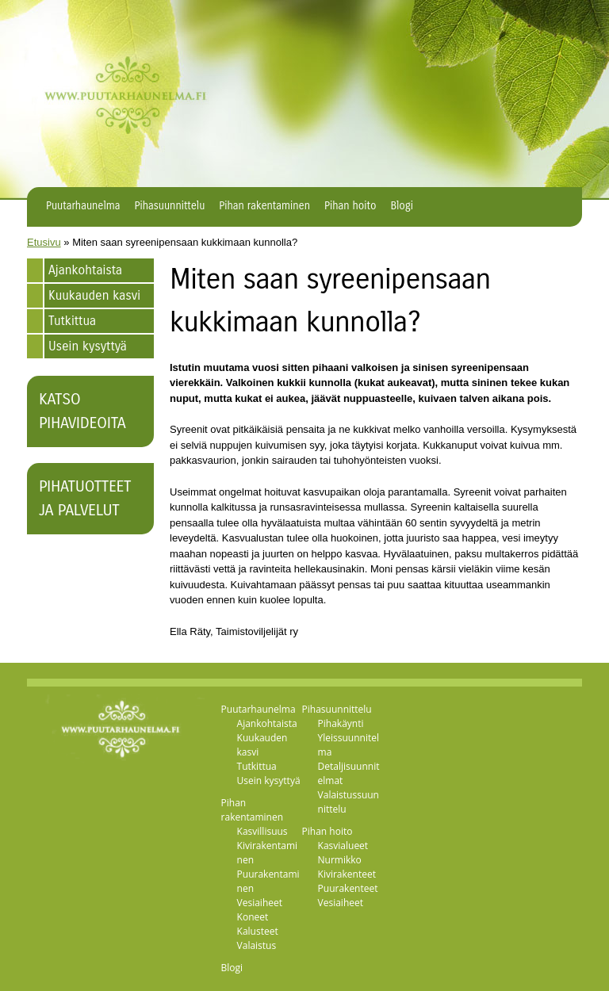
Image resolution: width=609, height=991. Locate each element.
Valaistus (257, 945)
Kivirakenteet (347, 874)
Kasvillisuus (262, 831)
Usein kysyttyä (87, 346)
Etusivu (44, 242)
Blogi (401, 206)
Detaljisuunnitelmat (349, 773)
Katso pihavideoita (82, 411)
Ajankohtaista (85, 269)
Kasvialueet (343, 845)
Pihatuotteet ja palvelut (85, 498)
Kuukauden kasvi (94, 295)
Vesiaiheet (259, 902)
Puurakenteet (348, 888)
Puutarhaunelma (83, 206)
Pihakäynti (341, 723)
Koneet (253, 917)
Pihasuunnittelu (170, 206)
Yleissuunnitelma (348, 745)
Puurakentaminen (268, 881)
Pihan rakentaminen (264, 206)
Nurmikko (340, 860)
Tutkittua (72, 320)
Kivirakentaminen (267, 853)
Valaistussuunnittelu (348, 802)
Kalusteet (257, 931)
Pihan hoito (350, 206)
